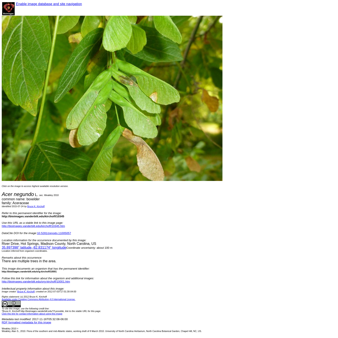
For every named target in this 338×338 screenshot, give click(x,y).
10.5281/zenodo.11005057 (54, 233)
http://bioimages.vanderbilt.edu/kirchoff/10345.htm (33, 226)
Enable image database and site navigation (49, 4)
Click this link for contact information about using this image (32, 313)
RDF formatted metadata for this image (26, 322)
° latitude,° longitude (34, 247)
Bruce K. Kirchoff (36, 206)
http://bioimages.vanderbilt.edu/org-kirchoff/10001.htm (36, 281)
